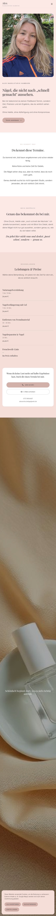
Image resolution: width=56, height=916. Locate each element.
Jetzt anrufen (28, 385)
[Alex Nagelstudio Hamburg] (11, 4)
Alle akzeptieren (13, 904)
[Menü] (52, 4)
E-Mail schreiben (28, 392)
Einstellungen (12, 909)
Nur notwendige (30, 904)
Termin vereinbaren (14, 120)
